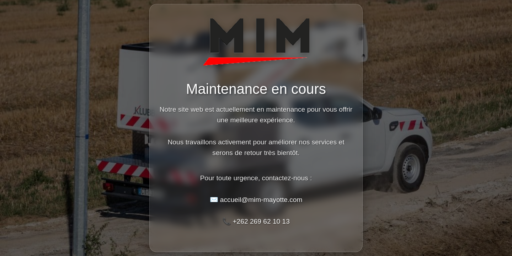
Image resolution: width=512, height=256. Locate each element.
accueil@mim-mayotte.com (261, 199)
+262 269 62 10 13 (261, 221)
